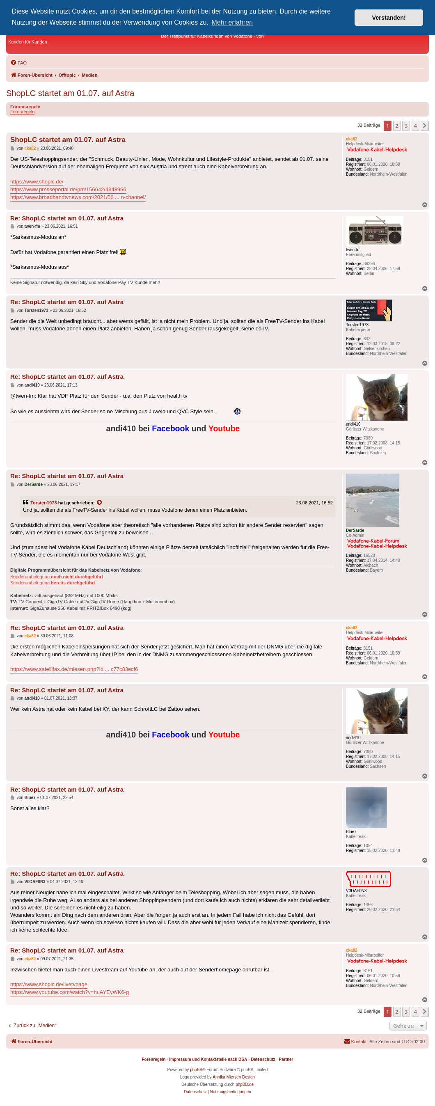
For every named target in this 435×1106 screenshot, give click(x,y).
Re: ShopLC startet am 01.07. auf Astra (67, 218)
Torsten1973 (43, 502)
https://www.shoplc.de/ (36, 182)
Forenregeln (22, 111)
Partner (286, 1059)
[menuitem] (18, 63)
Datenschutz (263, 1059)
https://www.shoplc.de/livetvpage (48, 984)
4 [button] (415, 125)
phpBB (196, 1069)
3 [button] (406, 125)
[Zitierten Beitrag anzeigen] (99, 502)
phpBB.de (245, 1084)
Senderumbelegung (56, 576)
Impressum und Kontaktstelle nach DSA (208, 1059)
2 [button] (397, 125)
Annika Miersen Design (234, 1077)
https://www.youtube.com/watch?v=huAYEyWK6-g (69, 992)
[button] (425, 126)
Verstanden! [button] (389, 17)
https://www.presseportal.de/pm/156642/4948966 (68, 189)
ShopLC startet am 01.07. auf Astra (70, 93)
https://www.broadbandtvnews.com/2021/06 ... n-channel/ (78, 197)
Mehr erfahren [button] (232, 22)
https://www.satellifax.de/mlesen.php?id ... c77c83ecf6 (74, 669)
